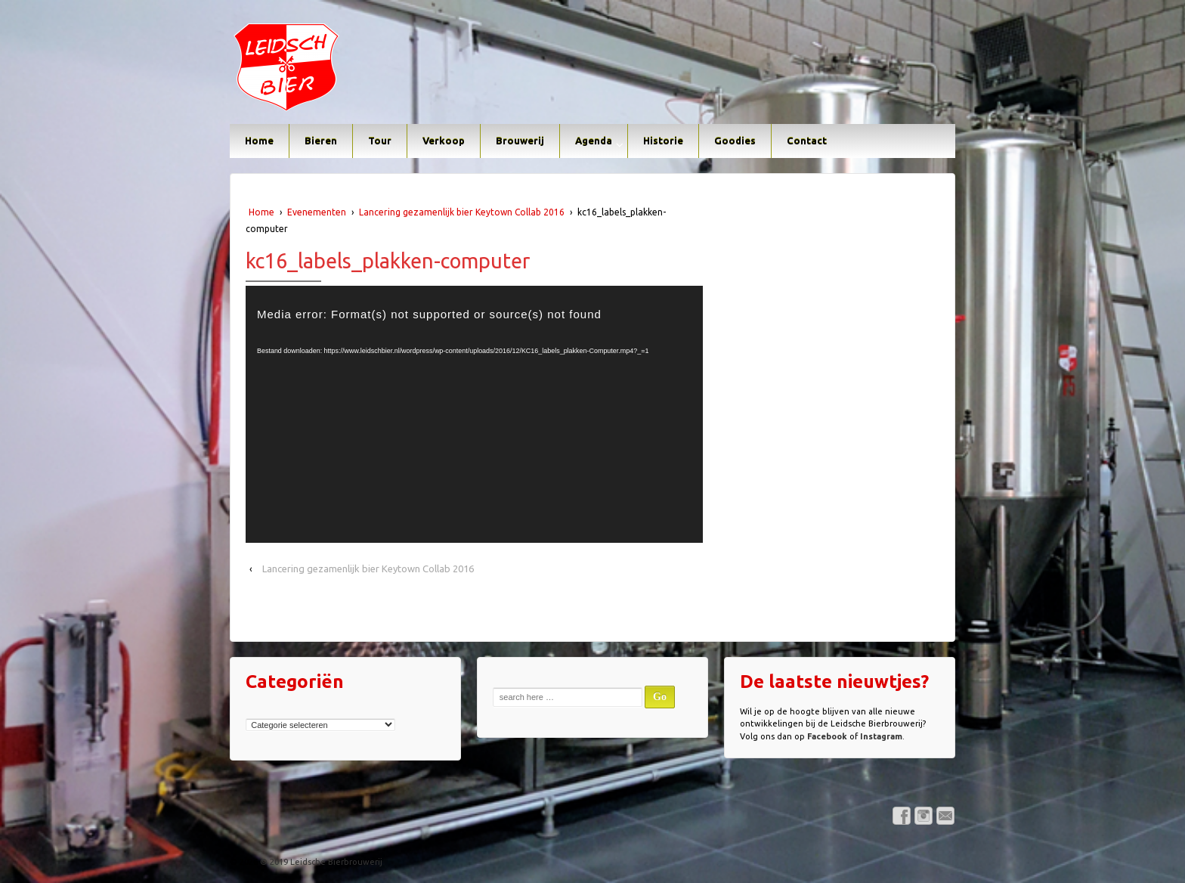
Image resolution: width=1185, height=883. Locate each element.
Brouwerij (520, 140)
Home (259, 140)
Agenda (593, 140)
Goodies (735, 140)
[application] (474, 414)
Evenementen (316, 212)
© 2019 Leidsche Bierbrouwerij (320, 861)
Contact (807, 140)
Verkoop (443, 140)
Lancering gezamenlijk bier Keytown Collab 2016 (462, 212)
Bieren (321, 140)
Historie (663, 140)
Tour (379, 140)
